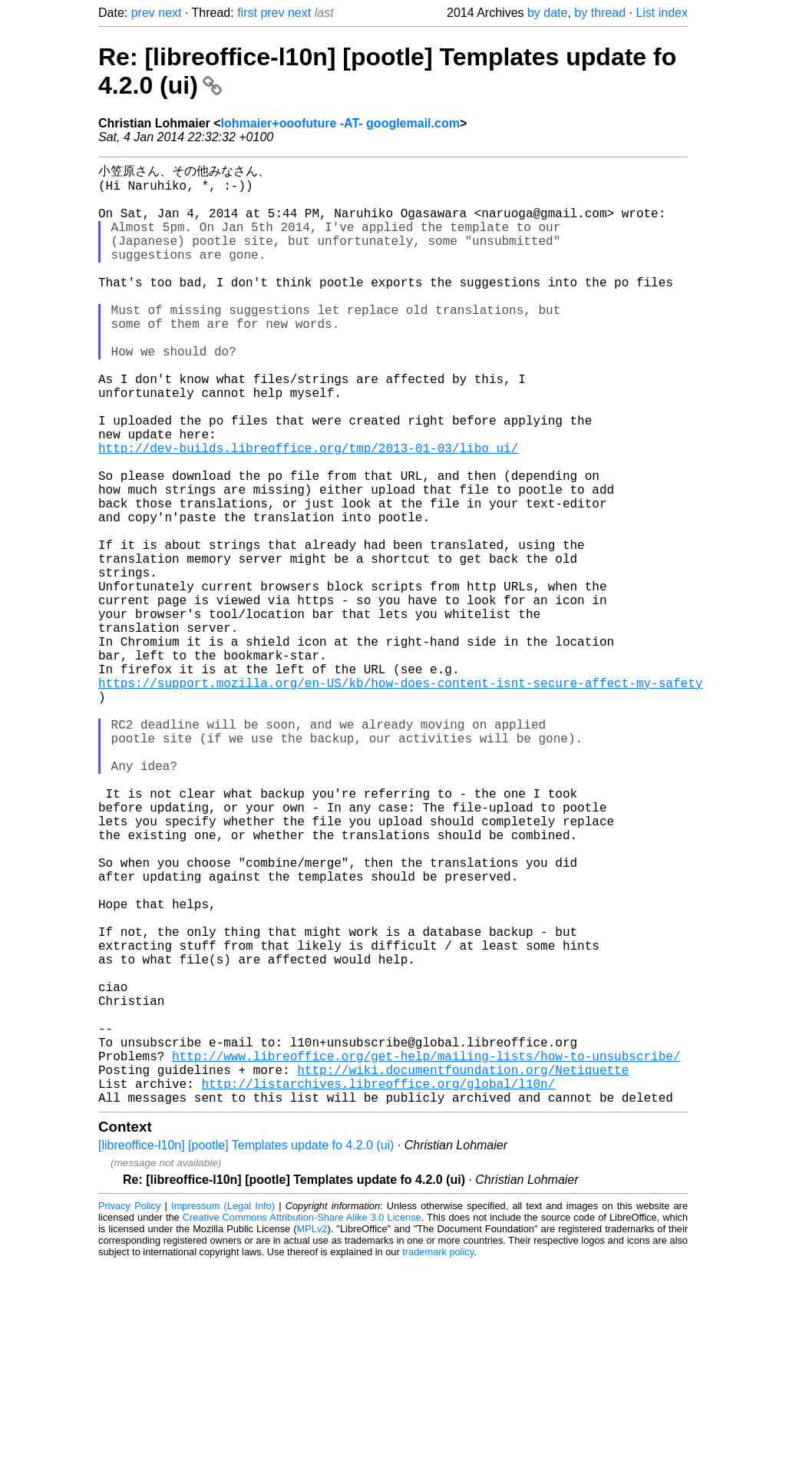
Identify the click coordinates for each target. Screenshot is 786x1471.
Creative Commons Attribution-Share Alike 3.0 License (302, 1424)
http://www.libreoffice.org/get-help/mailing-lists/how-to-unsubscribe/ (426, 1253)
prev (143, 12)
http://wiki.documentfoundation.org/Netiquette (463, 1270)
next (169, 12)
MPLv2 (312, 1436)
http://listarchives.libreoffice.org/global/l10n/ (378, 1287)
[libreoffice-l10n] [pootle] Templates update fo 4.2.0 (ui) (246, 1352)
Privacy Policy (129, 1413)
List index (662, 12)
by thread (600, 12)
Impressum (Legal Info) (223, 1413)
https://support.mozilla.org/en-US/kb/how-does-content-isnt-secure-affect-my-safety (400, 797)
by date (547, 12)
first (247, 12)
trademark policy (438, 1459)
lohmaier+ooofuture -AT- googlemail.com (340, 123)
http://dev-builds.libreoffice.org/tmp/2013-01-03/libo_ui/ (308, 510)
